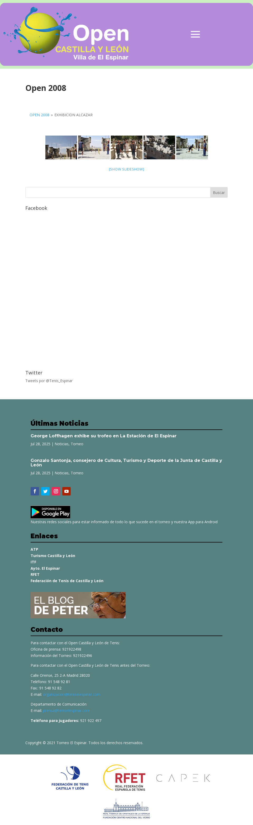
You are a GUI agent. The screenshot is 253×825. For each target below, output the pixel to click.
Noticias (62, 443)
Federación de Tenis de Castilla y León (67, 580)
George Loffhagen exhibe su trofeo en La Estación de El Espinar (103, 435)
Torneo (77, 443)
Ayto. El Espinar (45, 568)
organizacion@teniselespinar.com (71, 694)
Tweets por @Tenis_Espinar (49, 380)
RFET (35, 574)
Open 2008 (39, 114)
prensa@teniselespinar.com (66, 710)
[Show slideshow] (126, 169)
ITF (33, 561)
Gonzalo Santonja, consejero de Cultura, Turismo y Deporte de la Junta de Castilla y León (126, 462)
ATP (34, 549)
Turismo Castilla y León (53, 555)
